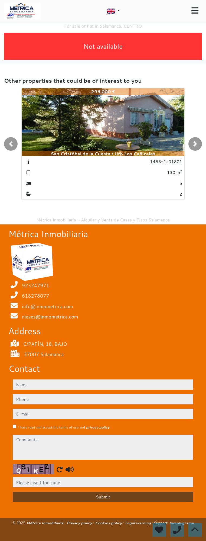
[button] (11, 144)
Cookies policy (109, 522)
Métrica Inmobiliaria (46, 522)
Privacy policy (80, 522)
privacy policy (97, 427)
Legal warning (138, 522)
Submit (103, 497)
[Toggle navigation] (195, 10)
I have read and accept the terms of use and (63, 427)
